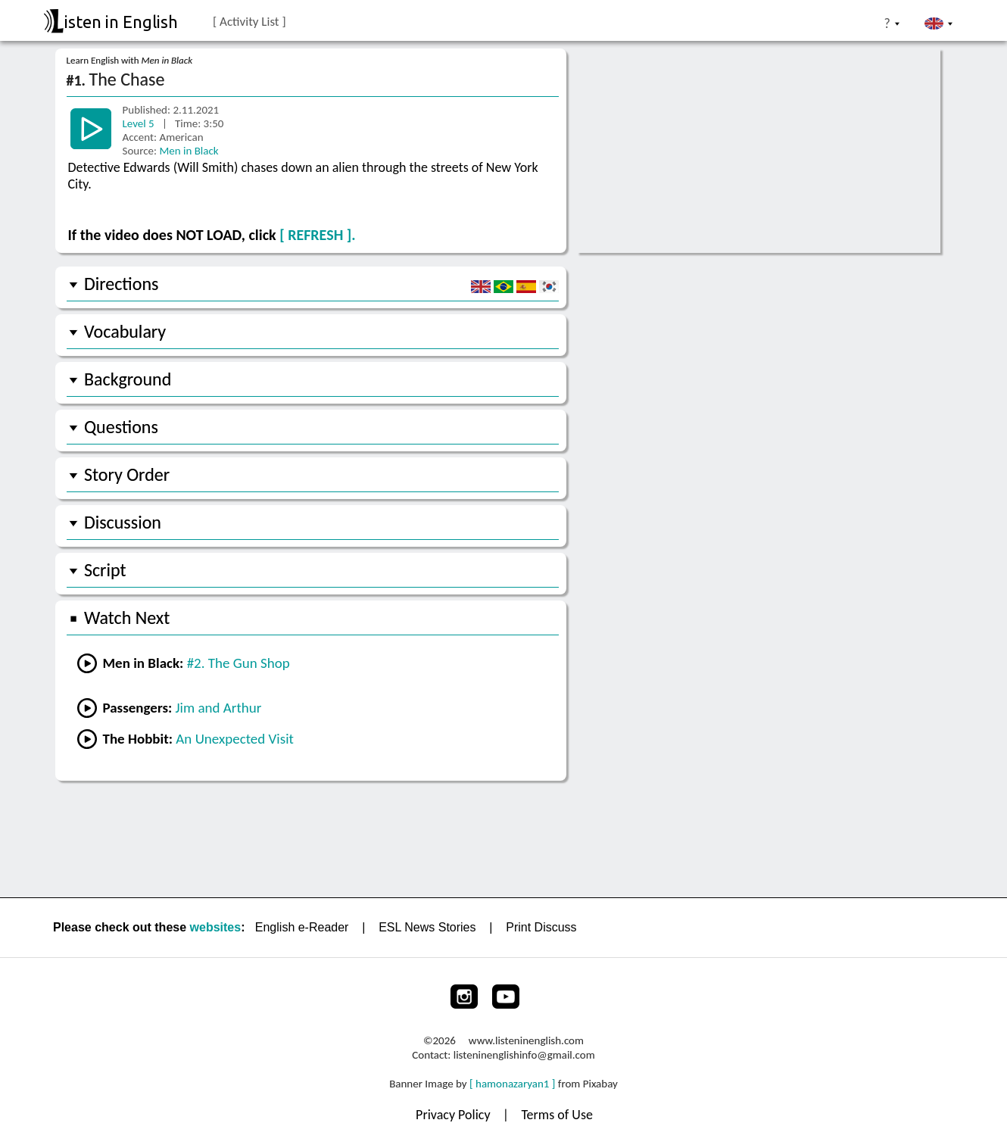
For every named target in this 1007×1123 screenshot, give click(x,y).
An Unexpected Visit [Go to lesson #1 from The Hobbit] (235, 738)
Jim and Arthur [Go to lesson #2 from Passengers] (219, 707)
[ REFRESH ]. (317, 235)
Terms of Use (557, 1114)
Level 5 (140, 123)
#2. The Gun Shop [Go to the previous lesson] (238, 663)
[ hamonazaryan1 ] (512, 1083)
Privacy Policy (455, 1114)
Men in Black (188, 151)
